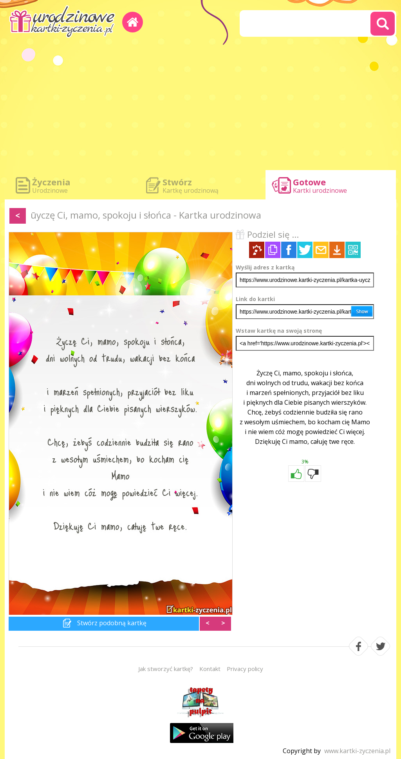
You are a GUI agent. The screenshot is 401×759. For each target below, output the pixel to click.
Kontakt (209, 669)
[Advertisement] (200, 105)
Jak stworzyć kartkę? (165, 669)
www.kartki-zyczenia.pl (357, 750)
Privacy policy (245, 669)
